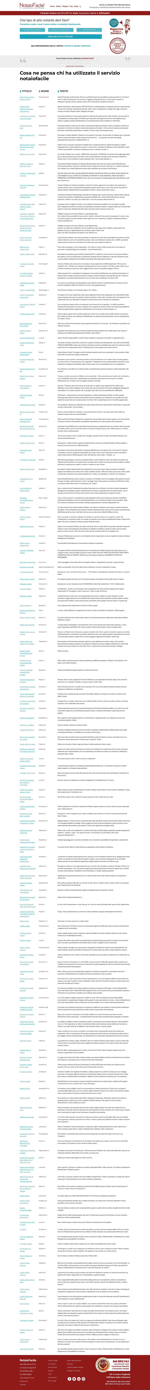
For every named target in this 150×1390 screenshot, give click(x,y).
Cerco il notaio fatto (27, 290)
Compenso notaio (27, 1320)
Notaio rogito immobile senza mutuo (26, 653)
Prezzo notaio (25, 940)
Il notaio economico (27, 536)
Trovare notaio (25, 589)
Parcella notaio (25, 1041)
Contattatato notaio (27, 405)
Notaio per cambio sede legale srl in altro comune (27, 1160)
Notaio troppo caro (27, 469)
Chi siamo (52, 1364)
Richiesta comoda (27, 567)
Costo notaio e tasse (27, 744)
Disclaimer (24, 1381)
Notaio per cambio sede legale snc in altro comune (27, 1169)
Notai (76, 6)
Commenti (52, 1377)
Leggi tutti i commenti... (75, 64)
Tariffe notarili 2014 (27, 314)
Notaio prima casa (27, 1117)
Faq (71, 6)
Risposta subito (26, 596)
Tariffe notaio (25, 926)
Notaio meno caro (27, 526)
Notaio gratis (25, 1196)
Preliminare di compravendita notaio (26, 662)
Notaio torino (25, 1088)
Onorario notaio (26, 1072)
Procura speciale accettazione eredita (26, 672)
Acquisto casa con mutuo (32, 30)
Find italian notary (27, 436)
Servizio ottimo (25, 605)
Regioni (65, 6)
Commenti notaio (27, 1349)
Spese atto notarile (27, 625)
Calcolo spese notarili (75, 1367)
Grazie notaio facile (27, 338)
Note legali (24, 1378)
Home (52, 6)
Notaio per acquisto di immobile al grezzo (27, 1188)
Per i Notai (52, 1381)
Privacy (31, 1378)
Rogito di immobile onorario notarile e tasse (27, 849)
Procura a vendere (27, 725)
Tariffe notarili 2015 (27, 254)
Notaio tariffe (25, 1098)
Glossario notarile (73, 1371)
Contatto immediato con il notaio (26, 500)
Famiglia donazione (89, 30)
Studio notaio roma (27, 443)
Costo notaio (24, 1304)
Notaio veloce (25, 1081)
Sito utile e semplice (27, 562)
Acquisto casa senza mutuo (60, 30)
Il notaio (23, 1229)
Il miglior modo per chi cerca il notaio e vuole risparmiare (27, 216)
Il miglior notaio (26, 1244)
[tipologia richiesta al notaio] (61, 36)
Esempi (70, 1364)
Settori (58, 6)
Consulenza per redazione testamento (26, 859)
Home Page (53, 1360)
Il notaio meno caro (27, 773)
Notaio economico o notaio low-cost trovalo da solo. (27, 228)
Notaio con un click (27, 154)
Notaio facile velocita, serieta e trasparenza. (26, 109)
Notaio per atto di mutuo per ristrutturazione (26, 1179)
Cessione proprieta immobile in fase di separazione (27, 914)
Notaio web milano (27, 579)
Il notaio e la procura (28, 460)
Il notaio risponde (26, 572)
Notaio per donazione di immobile (25, 1143)
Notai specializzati (74, 1360)
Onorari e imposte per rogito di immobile (27, 782)
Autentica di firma (27, 730)
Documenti (52, 1367)
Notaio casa (24, 921)
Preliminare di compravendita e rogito (26, 799)
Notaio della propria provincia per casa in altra (27, 147)
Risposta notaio (26, 584)
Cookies (23, 1385)
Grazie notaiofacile (27, 718)
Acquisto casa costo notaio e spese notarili (27, 206)
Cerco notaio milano (27, 618)
